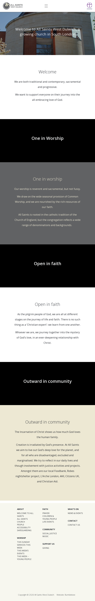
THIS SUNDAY (23, 542)
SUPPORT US (48, 544)
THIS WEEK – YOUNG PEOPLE (24, 558)
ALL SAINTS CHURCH (22, 520)
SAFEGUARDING (24, 530)
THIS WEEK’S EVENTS (23, 552)
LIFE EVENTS (48, 521)
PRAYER (45, 513)
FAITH (45, 509)
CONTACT (72, 521)
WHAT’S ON (73, 509)
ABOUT (20, 509)
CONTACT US (74, 525)
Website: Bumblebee (66, 594)
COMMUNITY (48, 529)
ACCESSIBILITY (23, 527)
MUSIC (45, 536)
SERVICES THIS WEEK (23, 546)
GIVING (45, 548)
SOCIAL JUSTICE (49, 533)
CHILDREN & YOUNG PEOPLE (49, 517)
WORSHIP (21, 538)
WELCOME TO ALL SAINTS (25, 514)
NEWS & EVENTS (75, 513)
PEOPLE (20, 524)
